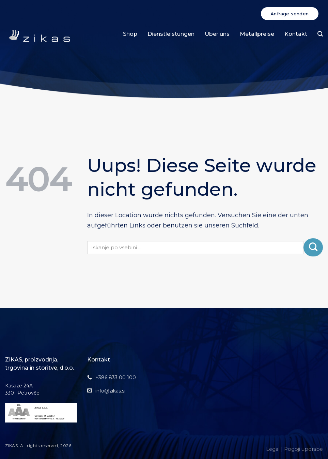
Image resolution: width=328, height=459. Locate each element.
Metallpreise (257, 34)
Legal (273, 449)
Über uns (217, 34)
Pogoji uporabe (303, 449)
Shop (130, 34)
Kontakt (295, 34)
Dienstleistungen (170, 34)
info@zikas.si (110, 391)
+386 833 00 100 (115, 377)
